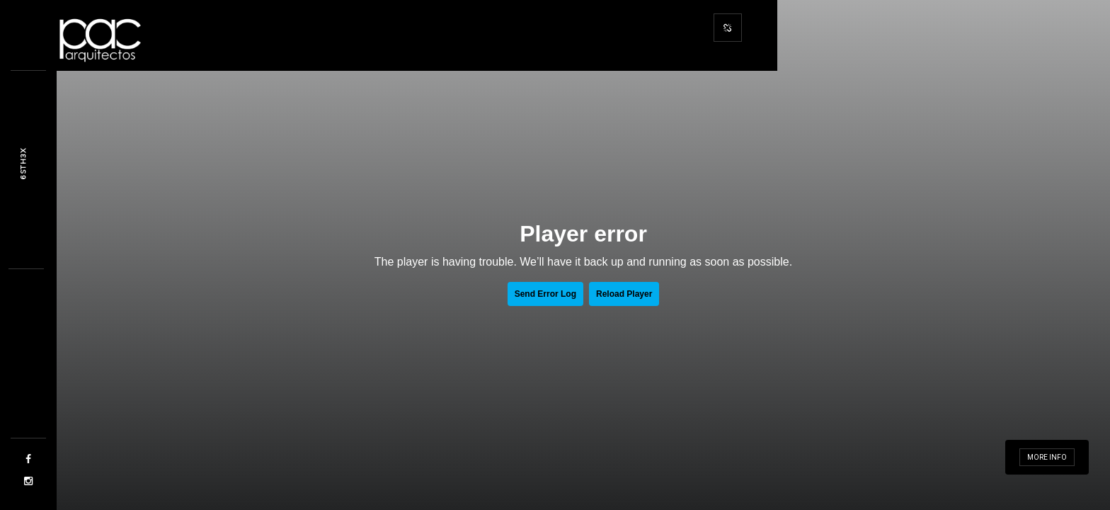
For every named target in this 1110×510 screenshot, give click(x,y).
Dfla (23, 163)
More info (1047, 457)
